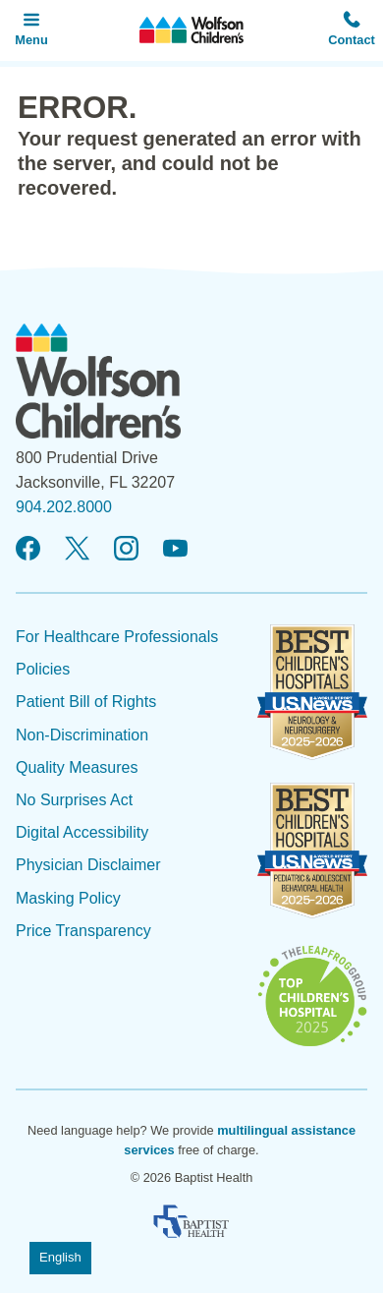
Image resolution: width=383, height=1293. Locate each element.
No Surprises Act (74, 800)
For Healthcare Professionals (117, 636)
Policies (43, 669)
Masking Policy (68, 898)
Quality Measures (77, 767)
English (60, 1257)
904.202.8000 (64, 507)
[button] (351, 30)
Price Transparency (83, 930)
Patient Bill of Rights (86, 701)
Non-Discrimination (82, 735)
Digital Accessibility (82, 832)
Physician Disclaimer (88, 864)
